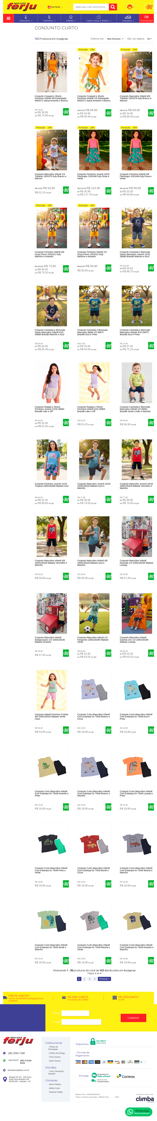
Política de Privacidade (53, 1049)
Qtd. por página (135, 38)
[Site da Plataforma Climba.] (145, 1098)
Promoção (83, 49)
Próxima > (104, 979)
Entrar (55, 7)
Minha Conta (54, 1089)
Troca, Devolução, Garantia (56, 1073)
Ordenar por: (97, 38)
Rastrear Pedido (56, 1093)
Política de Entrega (57, 1054)
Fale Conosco (55, 1058)
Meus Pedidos (55, 1085)
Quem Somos (55, 1062)
